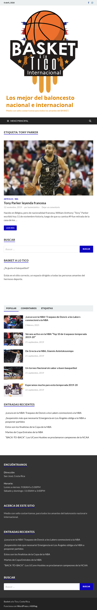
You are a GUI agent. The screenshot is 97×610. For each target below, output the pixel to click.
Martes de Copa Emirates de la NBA (24, 432)
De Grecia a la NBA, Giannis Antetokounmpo (49, 350)
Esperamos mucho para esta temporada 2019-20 (51, 384)
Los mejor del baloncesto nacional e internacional (40, 101)
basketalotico (33, 207)
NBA (16, 199)
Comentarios (29, 308)
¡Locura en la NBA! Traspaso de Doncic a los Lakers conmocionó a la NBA (43, 412)
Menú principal (19, 121)
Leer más (9, 227)
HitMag (33, 606)
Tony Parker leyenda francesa (25, 203)
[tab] (11, 308)
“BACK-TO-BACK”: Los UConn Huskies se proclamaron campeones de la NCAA (47, 437)
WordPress (22, 606)
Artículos (8, 199)
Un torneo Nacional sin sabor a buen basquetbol (51, 367)
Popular (11, 308)
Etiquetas (47, 308)
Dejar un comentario (51, 207)
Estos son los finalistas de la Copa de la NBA (28, 426)
